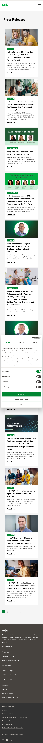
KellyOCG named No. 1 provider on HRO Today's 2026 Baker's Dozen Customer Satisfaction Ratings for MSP (20, 56)
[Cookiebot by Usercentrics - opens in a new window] (32, 338)
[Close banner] (40, 337)
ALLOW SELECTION (21, 399)
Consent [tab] (7, 342)
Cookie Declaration (8, 706)
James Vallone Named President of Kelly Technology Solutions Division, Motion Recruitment (21, 540)
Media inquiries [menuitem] (7, 693)
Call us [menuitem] (4, 689)
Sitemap (4, 710)
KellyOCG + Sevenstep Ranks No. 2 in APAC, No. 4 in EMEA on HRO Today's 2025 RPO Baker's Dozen (21, 585)
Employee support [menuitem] (9, 675)
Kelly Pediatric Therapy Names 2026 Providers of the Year (20, 152)
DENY (21, 404)
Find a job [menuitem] (5, 652)
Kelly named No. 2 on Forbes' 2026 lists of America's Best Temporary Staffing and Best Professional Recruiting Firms (21, 106)
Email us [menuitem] (5, 685)
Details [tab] (21, 342)
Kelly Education (13, 148)
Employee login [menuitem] (8, 671)
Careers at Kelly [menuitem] (8, 656)
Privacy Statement (12, 363)
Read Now (11, 73)
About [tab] (35, 342)
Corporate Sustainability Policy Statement (14, 717)
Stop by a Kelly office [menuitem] (10, 697)
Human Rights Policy (8, 721)
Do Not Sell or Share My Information (12, 728)
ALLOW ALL (21, 394)
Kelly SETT (11, 98)
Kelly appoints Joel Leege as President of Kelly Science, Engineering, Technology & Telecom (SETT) (18, 248)
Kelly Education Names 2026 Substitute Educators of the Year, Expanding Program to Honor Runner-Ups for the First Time (21, 200)
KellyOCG (10, 49)
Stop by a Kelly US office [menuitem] (11, 660)
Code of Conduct (7, 713)
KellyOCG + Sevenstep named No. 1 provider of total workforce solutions (21, 493)
